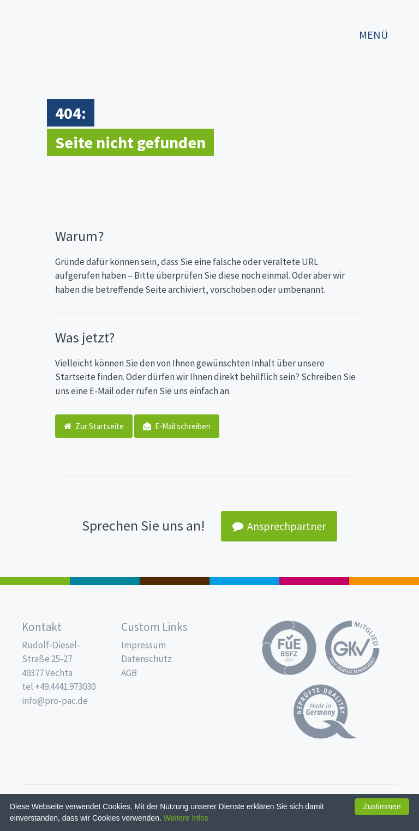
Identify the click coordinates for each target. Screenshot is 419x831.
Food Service (314, 581)
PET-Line (384, 581)
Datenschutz (146, 659)
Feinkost (35, 581)
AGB (129, 673)
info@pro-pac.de (55, 701)
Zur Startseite (94, 426)
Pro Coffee (175, 581)
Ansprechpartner (279, 526)
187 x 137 (105, 581)
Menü (373, 35)
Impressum (143, 645)
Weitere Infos (186, 818)
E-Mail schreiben (177, 426)
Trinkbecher (244, 581)
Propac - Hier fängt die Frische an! (54, 29)
